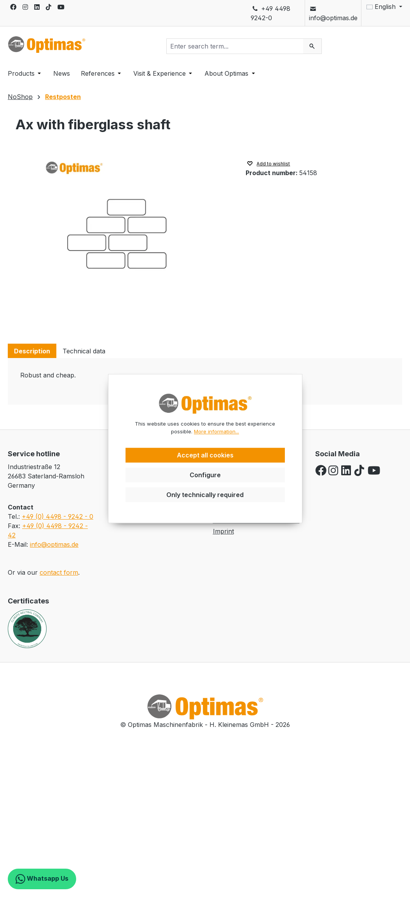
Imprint (223, 531)
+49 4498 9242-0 (270, 13)
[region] (123, 238)
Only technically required (205, 495)
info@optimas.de (333, 13)
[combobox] (235, 46)
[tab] (32, 351)
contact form (59, 572)
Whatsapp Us (42, 879)
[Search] (312, 46)
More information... (216, 431)
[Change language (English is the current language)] (381, 6)
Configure (205, 475)
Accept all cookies (205, 455)
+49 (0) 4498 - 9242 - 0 (57, 516)
